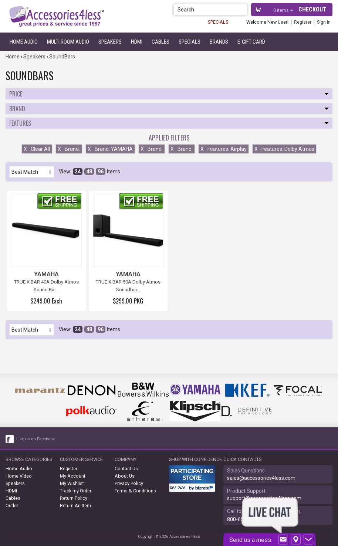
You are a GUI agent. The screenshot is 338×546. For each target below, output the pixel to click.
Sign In (324, 22)
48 (89, 171)
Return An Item (75, 505)
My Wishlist (72, 483)
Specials (189, 41)
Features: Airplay (223, 149)
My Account (72, 476)
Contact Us (126, 468)
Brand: (69, 149)
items (281, 10)
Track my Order (75, 491)
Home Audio (24, 41)
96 (101, 171)
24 (78, 171)
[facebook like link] (10, 439)
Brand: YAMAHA (110, 149)
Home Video (19, 476)
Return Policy (73, 498)
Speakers (110, 41)
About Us (125, 476)
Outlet (12, 505)
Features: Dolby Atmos (284, 149)
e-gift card (251, 41)
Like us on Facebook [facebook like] (35, 439)
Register (302, 22)
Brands (219, 41)
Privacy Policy (129, 483)
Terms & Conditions (135, 491)
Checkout (312, 9)
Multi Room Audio (68, 41)
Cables (160, 41)
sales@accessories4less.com (261, 478)
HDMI (136, 41)
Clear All (37, 149)
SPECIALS (218, 22)
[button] (242, 9)
